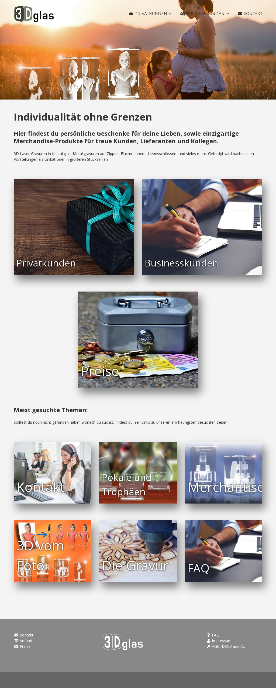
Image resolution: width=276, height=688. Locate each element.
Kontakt (23, 635)
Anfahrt (23, 640)
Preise (22, 646)
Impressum (219, 640)
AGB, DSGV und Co (226, 646)
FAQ (213, 635)
